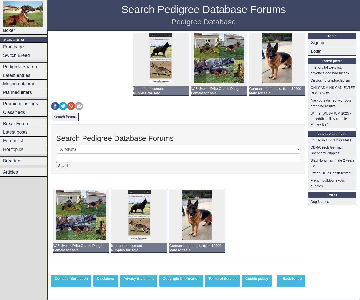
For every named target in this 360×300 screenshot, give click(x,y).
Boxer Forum (16, 123)
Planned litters (17, 92)
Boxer (23, 17)
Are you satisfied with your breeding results (331, 103)
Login (316, 51)
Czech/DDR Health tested (331, 173)
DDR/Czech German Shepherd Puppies (327, 150)
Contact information (71, 279)
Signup (317, 42)
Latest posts (15, 132)
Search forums (65, 117)
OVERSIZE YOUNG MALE (332, 140)
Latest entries (16, 75)
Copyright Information (181, 279)
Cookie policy (257, 279)
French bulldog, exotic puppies (328, 183)
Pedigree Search (20, 66)
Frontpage (13, 46)
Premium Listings (20, 103)
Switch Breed (16, 55)
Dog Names (320, 202)
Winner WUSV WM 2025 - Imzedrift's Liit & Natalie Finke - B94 (331, 119)
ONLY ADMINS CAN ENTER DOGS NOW (333, 90)
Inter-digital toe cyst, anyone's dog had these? (330, 70)
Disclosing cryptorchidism (330, 80)
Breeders (12, 160)
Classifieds (14, 112)
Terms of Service (222, 279)
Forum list (13, 140)
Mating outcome (19, 83)
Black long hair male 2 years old (333, 163)
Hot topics (13, 149)
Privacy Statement (139, 279)
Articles (10, 172)
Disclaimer (106, 279)
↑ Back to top (291, 279)
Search (63, 166)
